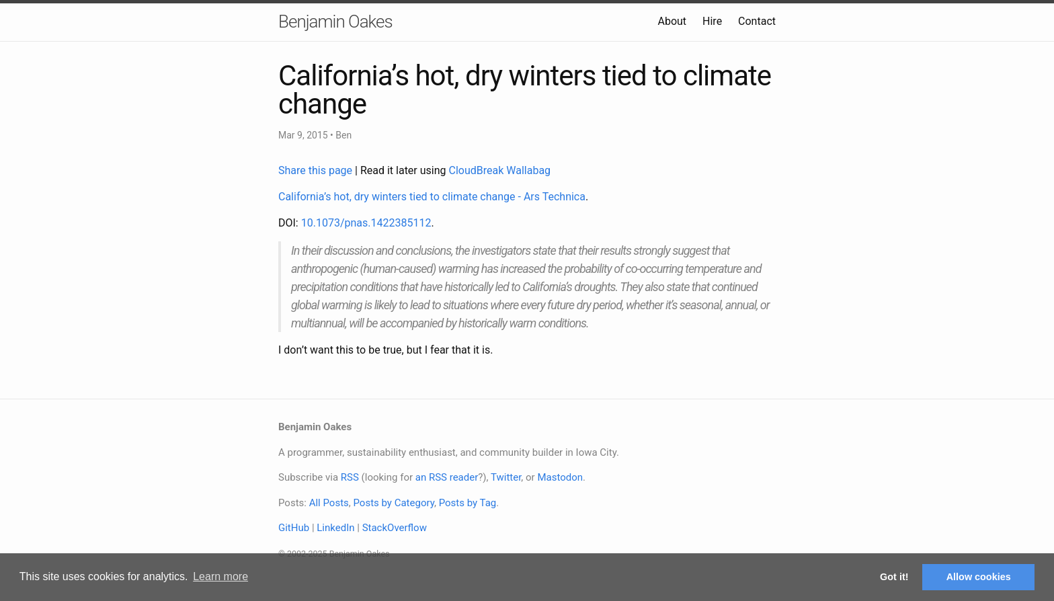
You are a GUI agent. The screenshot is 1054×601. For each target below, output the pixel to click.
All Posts (329, 503)
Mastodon (560, 477)
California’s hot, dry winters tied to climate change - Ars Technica (431, 196)
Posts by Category (393, 503)
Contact (757, 21)
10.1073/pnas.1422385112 (366, 222)
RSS (350, 477)
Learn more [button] (220, 576)
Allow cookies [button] (978, 576)
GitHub (293, 528)
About (671, 21)
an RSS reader (447, 477)
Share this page (316, 170)
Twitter (506, 477)
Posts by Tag (468, 503)
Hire (712, 21)
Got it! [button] (894, 576)
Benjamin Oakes (335, 21)
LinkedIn (335, 528)
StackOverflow (394, 528)
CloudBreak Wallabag (500, 170)
